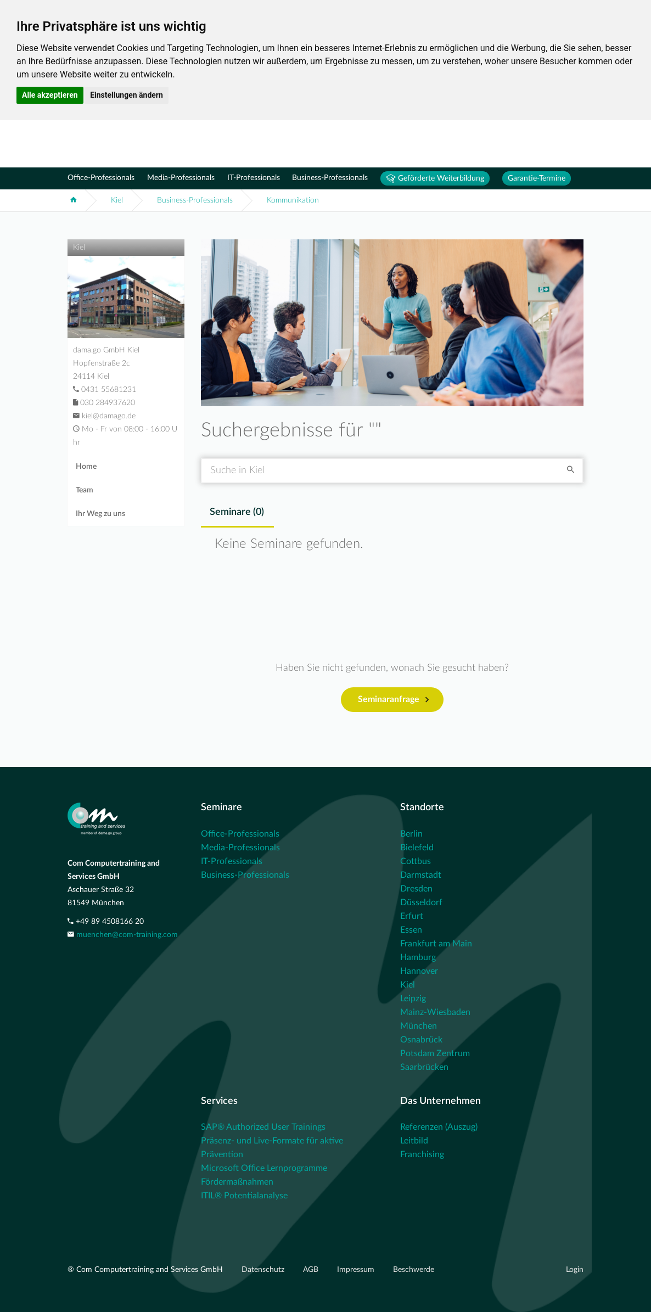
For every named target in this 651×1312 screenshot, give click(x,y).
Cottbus (415, 861)
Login (574, 1270)
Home (86, 466)
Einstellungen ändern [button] (126, 95)
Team (84, 490)
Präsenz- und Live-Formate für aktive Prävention (272, 1147)
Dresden (416, 888)
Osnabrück (421, 1039)
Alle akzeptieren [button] (50, 95)
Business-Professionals (330, 178)
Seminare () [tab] (237, 512)
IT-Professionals (253, 178)
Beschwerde (413, 1270)
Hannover (419, 971)
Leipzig (413, 998)
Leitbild (414, 1140)
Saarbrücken (424, 1067)
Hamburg (418, 957)
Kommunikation (293, 200)
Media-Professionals (181, 178)
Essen (411, 930)
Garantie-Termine (536, 178)
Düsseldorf (421, 902)
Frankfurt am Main (436, 943)
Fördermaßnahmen (237, 1182)
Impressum (357, 1270)
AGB (312, 1270)
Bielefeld (417, 847)
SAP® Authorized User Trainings (263, 1127)
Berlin (411, 833)
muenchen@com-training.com (127, 935)
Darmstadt (420, 875)
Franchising (422, 1154)
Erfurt (411, 916)
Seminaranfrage (393, 699)
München (418, 1026)
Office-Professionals (101, 178)
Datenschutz (264, 1270)
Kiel (117, 200)
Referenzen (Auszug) (439, 1127)
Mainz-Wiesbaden (435, 1012)
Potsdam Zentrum (435, 1053)
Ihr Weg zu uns (100, 514)
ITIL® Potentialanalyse (244, 1195)
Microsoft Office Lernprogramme (264, 1168)
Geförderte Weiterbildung (435, 178)
